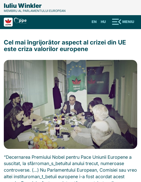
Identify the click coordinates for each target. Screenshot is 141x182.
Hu (103, 21)
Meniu (128, 21)
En (94, 21)
